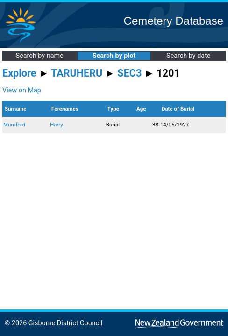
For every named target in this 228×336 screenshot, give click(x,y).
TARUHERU (76, 73)
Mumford (14, 124)
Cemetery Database (173, 20)
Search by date (188, 56)
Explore (19, 73)
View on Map (21, 90)
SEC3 (129, 73)
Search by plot (114, 56)
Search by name (40, 56)
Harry (56, 124)
